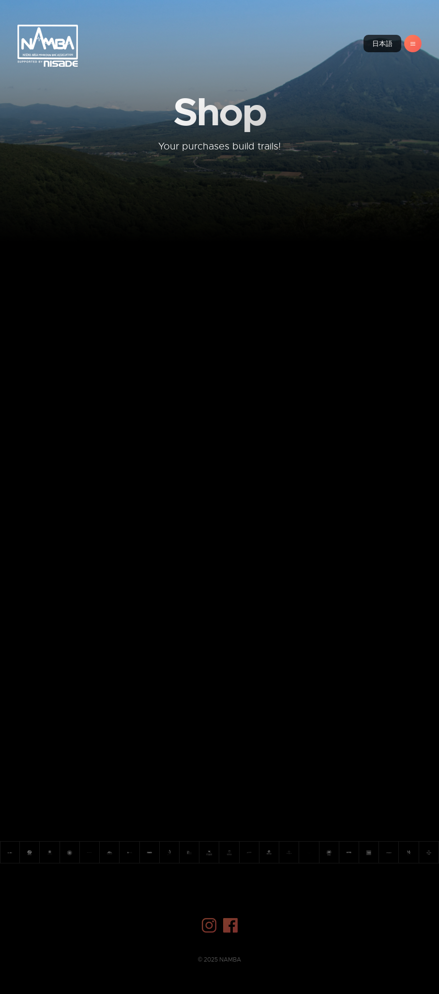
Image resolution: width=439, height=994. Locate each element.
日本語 (382, 43)
